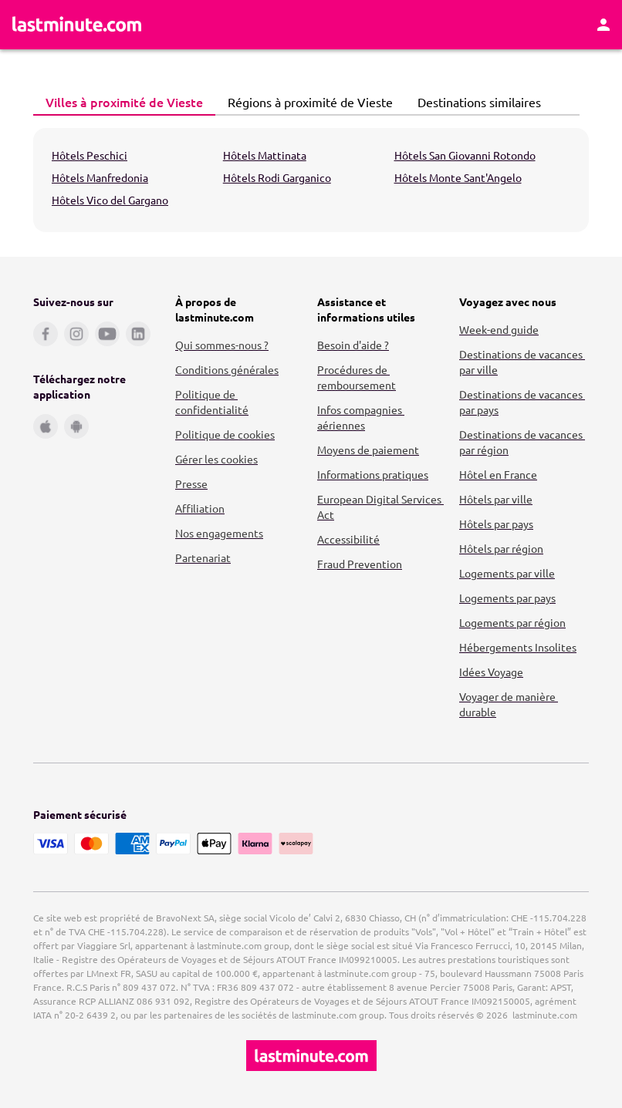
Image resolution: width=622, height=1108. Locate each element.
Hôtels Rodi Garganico (277, 177)
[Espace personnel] (603, 24)
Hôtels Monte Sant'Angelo (458, 177)
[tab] (124, 102)
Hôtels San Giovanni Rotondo (465, 155)
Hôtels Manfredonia (100, 177)
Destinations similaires (475, 101)
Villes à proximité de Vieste (120, 101)
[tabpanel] (311, 180)
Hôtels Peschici (89, 155)
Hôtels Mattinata (264, 155)
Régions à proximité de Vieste (306, 101)
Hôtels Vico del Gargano (110, 200)
